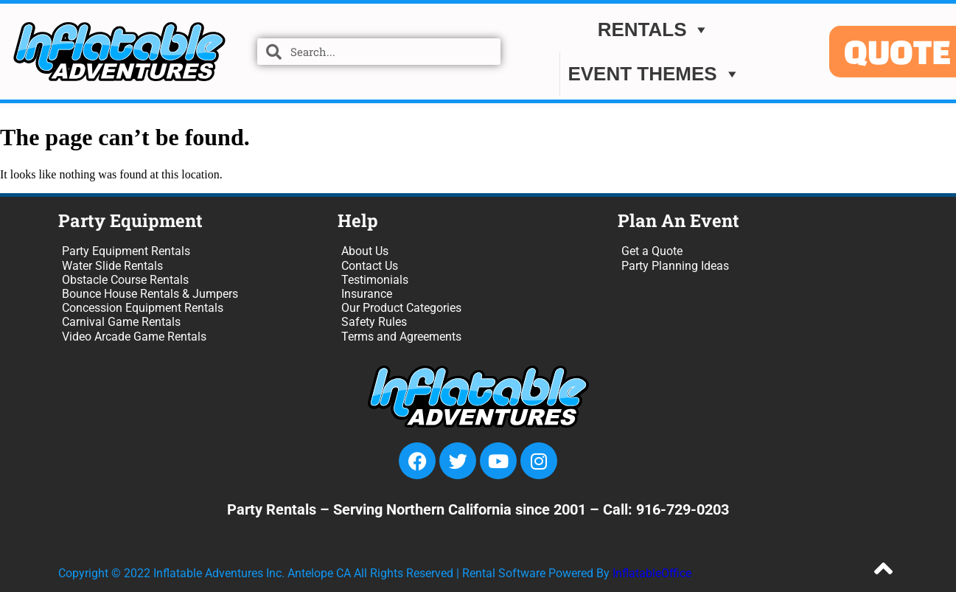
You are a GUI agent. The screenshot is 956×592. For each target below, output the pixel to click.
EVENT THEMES (654, 76)
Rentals (654, 32)
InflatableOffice (652, 573)
